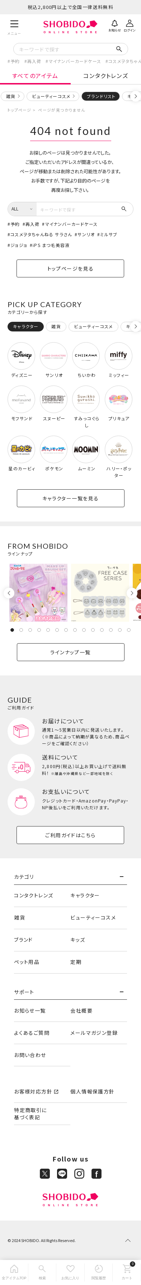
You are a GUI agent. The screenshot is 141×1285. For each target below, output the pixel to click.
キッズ (77, 939)
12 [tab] (111, 630)
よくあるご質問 (32, 1032)
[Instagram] (79, 1174)
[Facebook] (96, 1174)
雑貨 (10, 96)
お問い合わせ (30, 1054)
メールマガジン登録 (94, 1032)
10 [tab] (93, 630)
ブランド (23, 939)
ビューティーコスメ (51, 96)
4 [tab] (39, 630)
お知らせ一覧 (30, 1010)
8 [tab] (75, 630)
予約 (15, 61)
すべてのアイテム (35, 75)
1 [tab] (12, 630)
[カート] (127, 1272)
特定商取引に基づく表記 (30, 1113)
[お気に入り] (70, 1272)
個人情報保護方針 (92, 1091)
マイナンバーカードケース (75, 61)
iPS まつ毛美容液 (51, 245)
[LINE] (62, 1174)
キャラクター (85, 895)
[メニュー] (15, 26)
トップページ (20, 110)
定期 (75, 961)
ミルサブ (108, 234)
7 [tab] (66, 630)
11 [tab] (102, 630)
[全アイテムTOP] (14, 1272)
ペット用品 (26, 961)
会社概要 (81, 1010)
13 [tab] (120, 630)
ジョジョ (18, 245)
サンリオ (86, 234)
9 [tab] (84, 630)
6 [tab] (57, 630)
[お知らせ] (114, 25)
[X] (45, 1174)
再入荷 (34, 61)
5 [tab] (48, 630)
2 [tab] (21, 630)
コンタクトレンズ (105, 75)
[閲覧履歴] (99, 1272)
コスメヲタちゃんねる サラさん (41, 234)
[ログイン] (129, 25)
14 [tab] (129, 630)
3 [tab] (30, 630)
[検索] (42, 1272)
